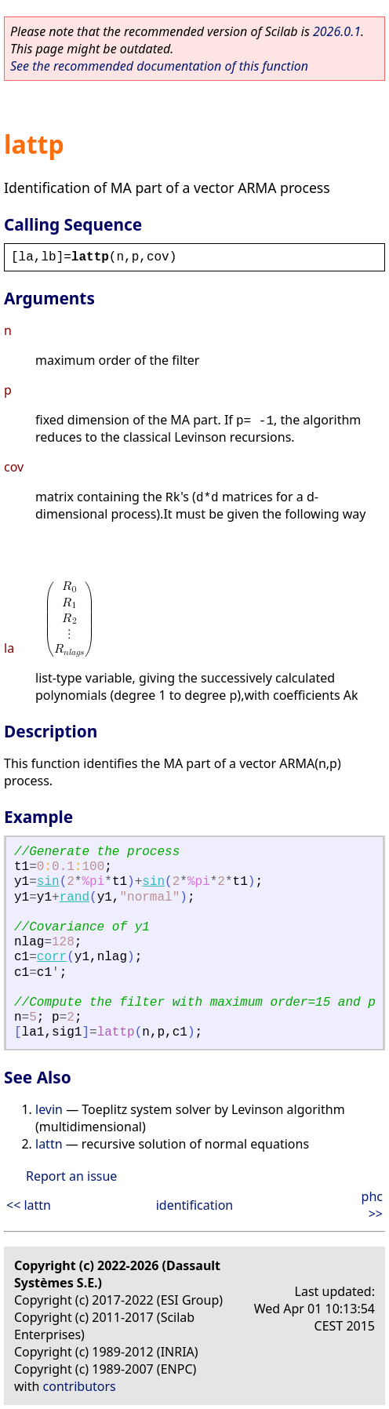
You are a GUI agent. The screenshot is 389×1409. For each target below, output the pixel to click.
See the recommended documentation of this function (159, 66)
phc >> (372, 1205)
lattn (49, 1143)
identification (195, 1205)
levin (49, 1109)
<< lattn (28, 1205)
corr (52, 957)
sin (48, 882)
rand (74, 897)
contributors (79, 1386)
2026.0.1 (337, 31)
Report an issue (71, 1176)
